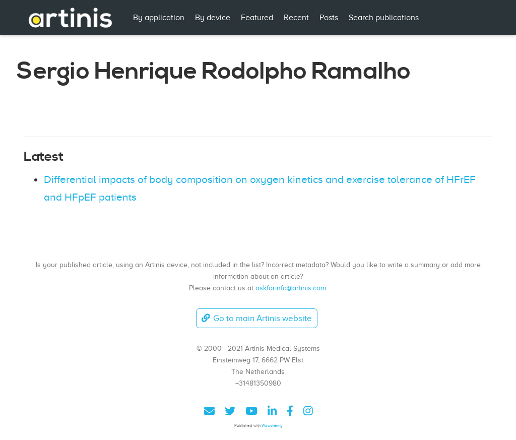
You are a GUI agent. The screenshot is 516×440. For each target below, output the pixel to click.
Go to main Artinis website (256, 318)
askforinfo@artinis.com (290, 288)
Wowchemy (272, 425)
